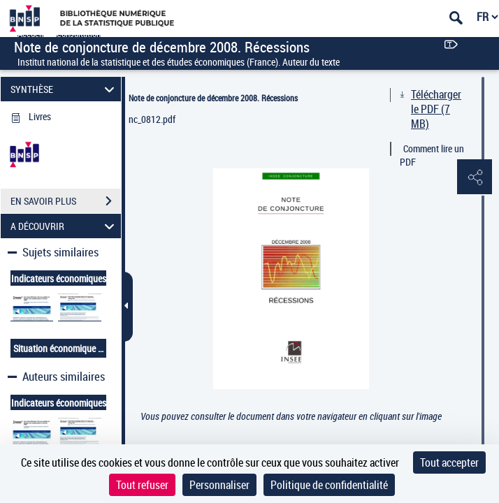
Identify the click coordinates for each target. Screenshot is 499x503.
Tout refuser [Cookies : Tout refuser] (142, 485)
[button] (474, 177)
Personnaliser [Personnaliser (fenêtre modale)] (219, 485)
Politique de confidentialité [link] (329, 485)
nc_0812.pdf (152, 119)
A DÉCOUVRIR (64, 226)
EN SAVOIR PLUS (65, 201)
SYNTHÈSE (64, 89)
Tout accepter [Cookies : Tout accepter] (449, 462)
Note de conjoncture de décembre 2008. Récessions (213, 97)
